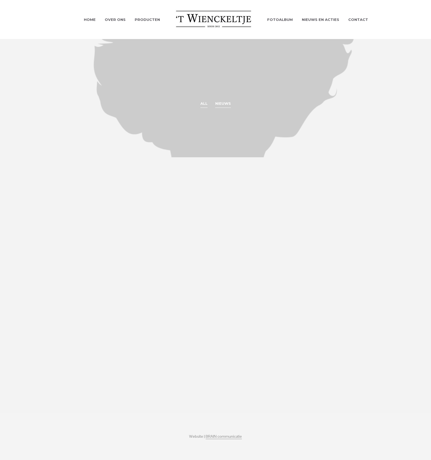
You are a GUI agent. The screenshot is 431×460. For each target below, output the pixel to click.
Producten (147, 19)
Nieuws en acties (320, 19)
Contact (358, 19)
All (204, 103)
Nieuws (223, 103)
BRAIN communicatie (224, 436)
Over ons (115, 19)
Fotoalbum (280, 19)
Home (90, 19)
